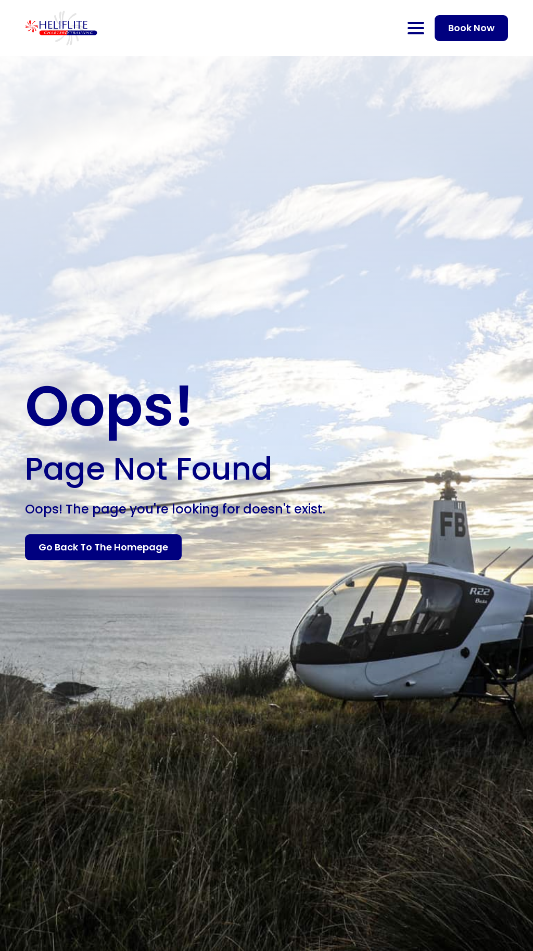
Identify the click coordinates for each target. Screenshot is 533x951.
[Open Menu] (416, 28)
